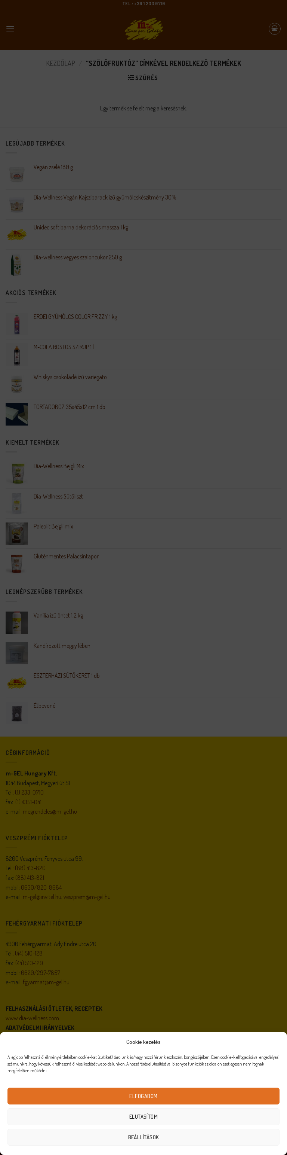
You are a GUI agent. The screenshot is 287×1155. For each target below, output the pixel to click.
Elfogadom (143, 1096)
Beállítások (143, 1137)
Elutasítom (143, 1116)
